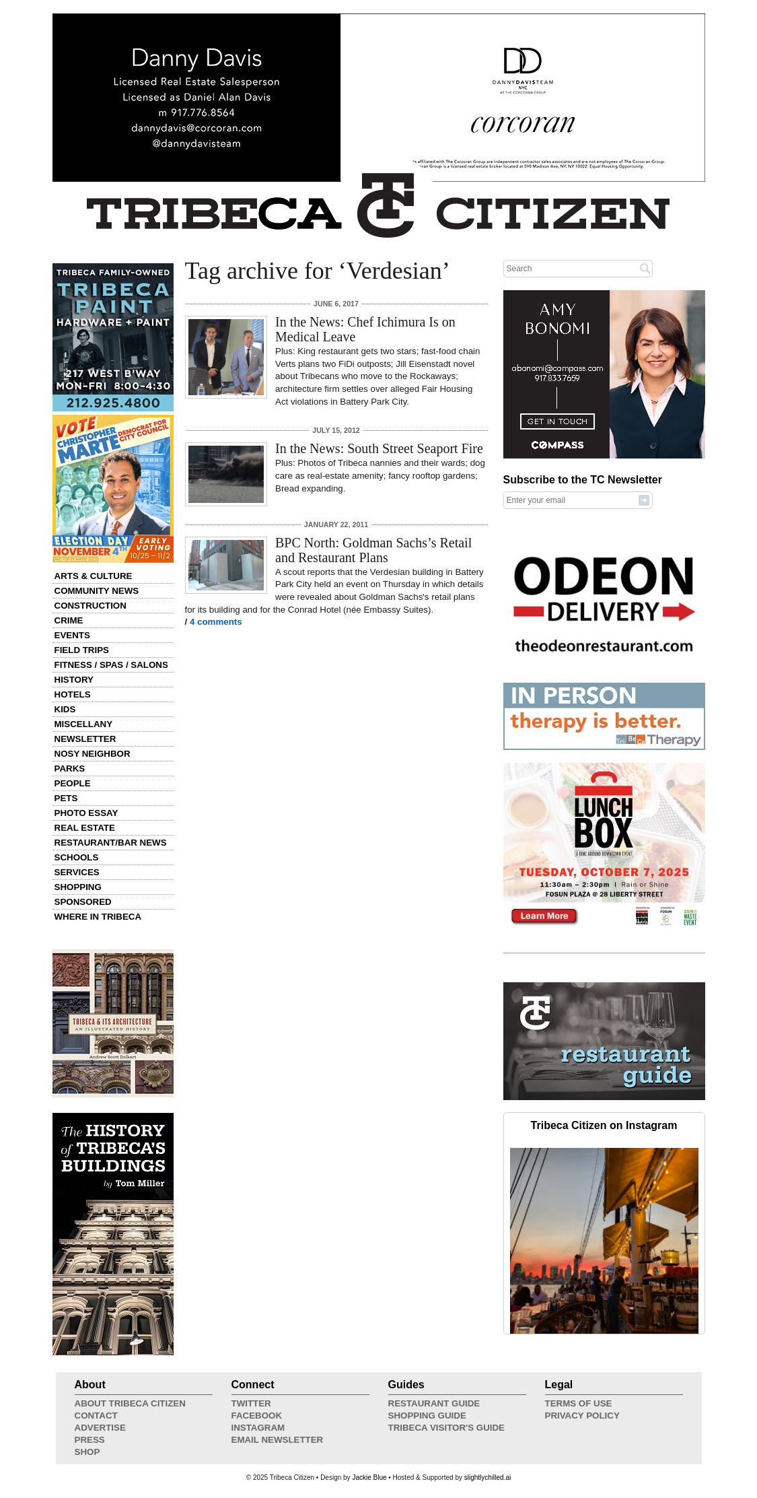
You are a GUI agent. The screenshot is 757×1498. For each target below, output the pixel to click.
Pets (66, 798)
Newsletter (85, 739)
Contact (96, 1415)
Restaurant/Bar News (111, 843)
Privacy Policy (582, 1415)
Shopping (78, 887)
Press (90, 1440)
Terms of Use (578, 1403)
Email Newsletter (277, 1440)
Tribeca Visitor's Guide (446, 1428)
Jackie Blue (369, 1477)
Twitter (251, 1403)
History (74, 680)
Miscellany (84, 724)
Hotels (73, 694)
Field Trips (82, 650)
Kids (65, 709)
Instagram (258, 1428)
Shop (87, 1452)
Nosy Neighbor (93, 754)
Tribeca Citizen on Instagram (604, 1125)
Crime (69, 620)
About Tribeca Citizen (130, 1403)
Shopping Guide (427, 1415)
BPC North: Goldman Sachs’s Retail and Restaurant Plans (373, 550)
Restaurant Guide (434, 1403)
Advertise (100, 1428)
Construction (91, 606)
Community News (97, 591)
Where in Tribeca (98, 917)
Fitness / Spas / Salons (111, 665)
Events (72, 635)
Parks (70, 768)
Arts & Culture (94, 576)
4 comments (216, 622)
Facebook (257, 1415)
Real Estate (85, 828)
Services (77, 872)
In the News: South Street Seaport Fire (379, 448)
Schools (77, 857)
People (73, 783)
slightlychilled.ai (487, 1477)
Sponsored (83, 902)
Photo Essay (86, 813)
